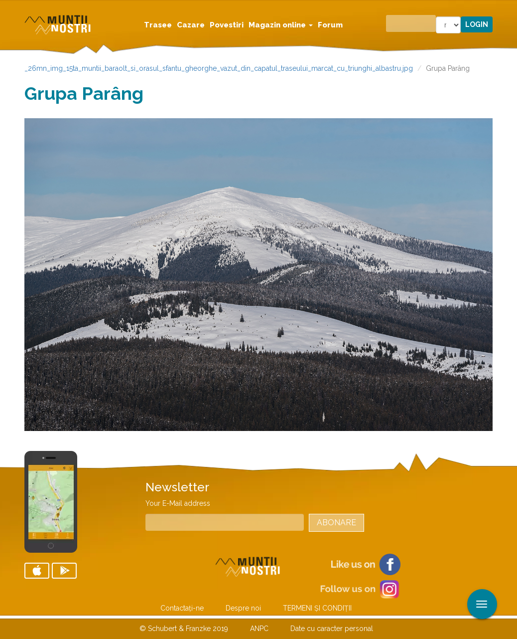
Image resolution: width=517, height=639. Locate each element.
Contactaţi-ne (182, 608)
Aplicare (509, 9)
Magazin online (281, 24)
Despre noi (243, 608)
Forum (330, 24)
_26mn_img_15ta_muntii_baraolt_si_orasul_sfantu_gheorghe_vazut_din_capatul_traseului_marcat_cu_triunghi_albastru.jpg (218, 68)
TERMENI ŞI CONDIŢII (317, 608)
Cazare (191, 24)
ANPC (259, 629)
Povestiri (227, 24)
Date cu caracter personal (331, 629)
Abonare (336, 522)
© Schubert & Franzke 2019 (183, 629)
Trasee (158, 24)
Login (476, 24)
